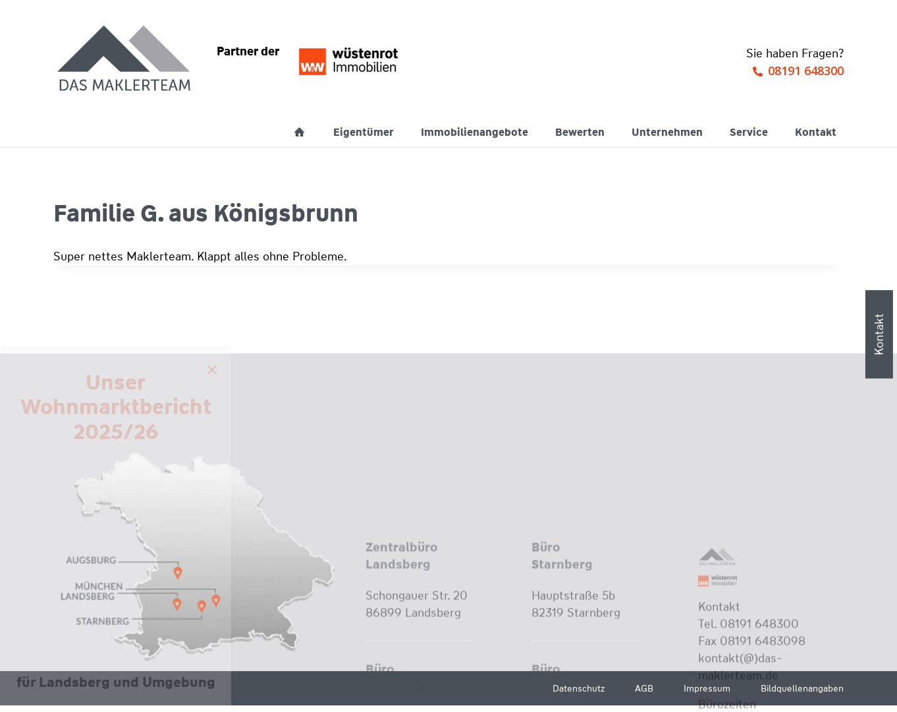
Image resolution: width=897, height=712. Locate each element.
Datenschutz (579, 688)
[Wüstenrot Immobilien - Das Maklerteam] (125, 59)
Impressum (707, 688)
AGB (644, 688)
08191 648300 (806, 70)
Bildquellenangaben (802, 688)
